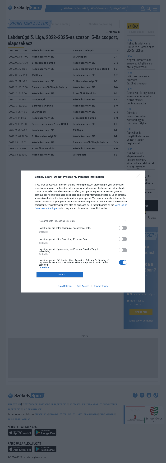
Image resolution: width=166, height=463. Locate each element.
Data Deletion (65, 286)
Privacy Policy (101, 286)
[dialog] (83, 231)
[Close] (139, 177)
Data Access (83, 286)
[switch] (123, 228)
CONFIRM (60, 274)
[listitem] (83, 221)
